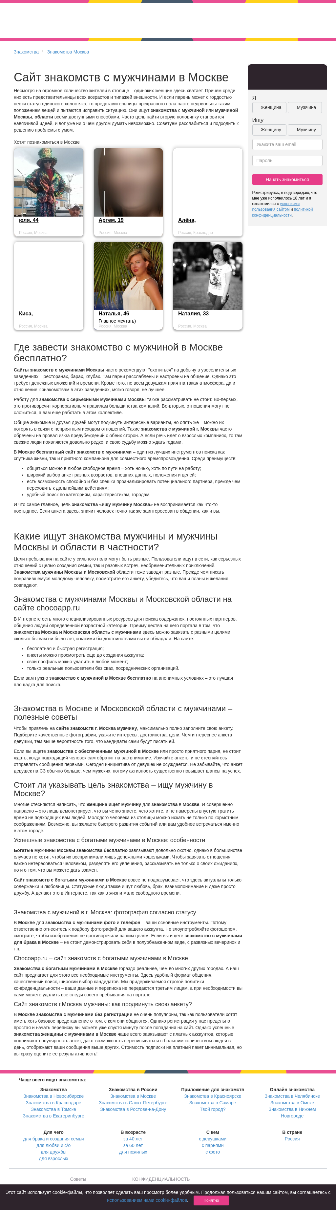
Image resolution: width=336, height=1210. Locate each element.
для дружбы (53, 1152)
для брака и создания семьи (53, 1138)
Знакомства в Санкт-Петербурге (133, 1102)
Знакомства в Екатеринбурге (53, 1115)
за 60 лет (133, 1145)
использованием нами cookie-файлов (147, 1200)
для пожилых (133, 1152)
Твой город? (213, 1109)
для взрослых (53, 1158)
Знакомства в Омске (292, 1102)
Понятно (211, 1200)
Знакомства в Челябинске (292, 1096)
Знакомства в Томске (53, 1109)
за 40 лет (133, 1138)
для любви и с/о (53, 1145)
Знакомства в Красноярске (212, 1096)
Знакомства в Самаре (212, 1102)
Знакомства (26, 51)
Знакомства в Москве (133, 1096)
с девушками (212, 1138)
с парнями (213, 1145)
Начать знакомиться (287, 179)
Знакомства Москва (68, 51)
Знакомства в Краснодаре (53, 1102)
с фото (212, 1152)
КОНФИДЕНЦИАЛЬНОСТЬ (161, 1179)
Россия (292, 1138)
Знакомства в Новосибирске (53, 1096)
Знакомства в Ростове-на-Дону (133, 1109)
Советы (78, 1179)
